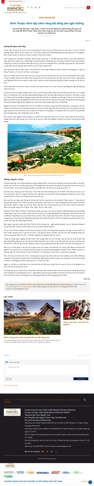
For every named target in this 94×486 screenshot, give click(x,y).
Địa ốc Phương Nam (24, 286)
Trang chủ (7, 400)
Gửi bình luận (81, 379)
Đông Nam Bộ (25, 400)
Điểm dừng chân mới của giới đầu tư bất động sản (27, 337)
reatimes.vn (85, 481)
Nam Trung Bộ (47, 17)
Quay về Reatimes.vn (15, 1)
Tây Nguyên (59, 400)
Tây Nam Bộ (36, 400)
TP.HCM (16, 400)
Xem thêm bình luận (11, 385)
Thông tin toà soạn (72, 400)
